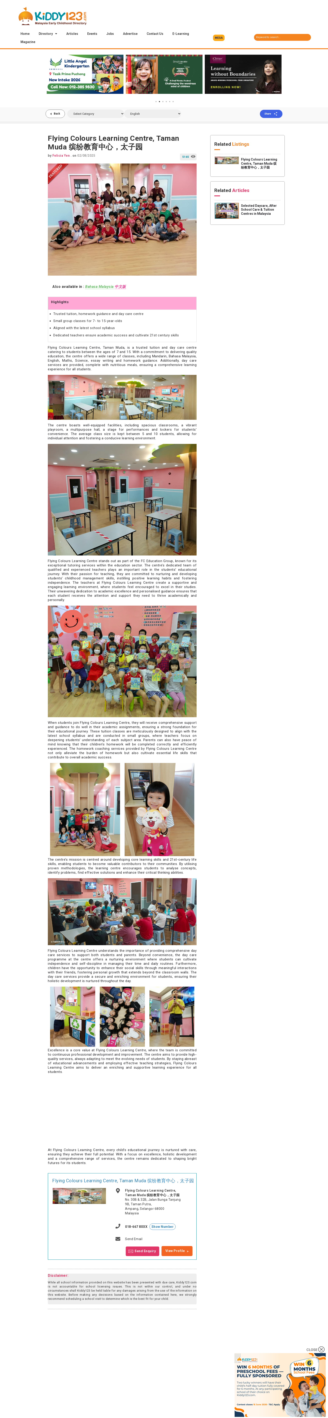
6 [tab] (173, 101)
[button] (219, 38)
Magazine (27, 42)
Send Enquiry (145, 1251)
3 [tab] (163, 101)
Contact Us (155, 34)
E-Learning (180, 34)
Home (25, 34)
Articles (72, 34)
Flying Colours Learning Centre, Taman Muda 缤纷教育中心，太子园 (123, 1180)
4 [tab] (166, 101)
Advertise (130, 34)
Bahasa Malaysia (99, 286)
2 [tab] (159, 101)
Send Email (133, 1239)
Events (92, 34)
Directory (48, 34)
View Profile (175, 1251)
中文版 (120, 286)
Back (57, 113)
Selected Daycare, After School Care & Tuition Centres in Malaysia (259, 209)
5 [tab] (169, 101)
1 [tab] (156, 101)
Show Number (162, 1227)
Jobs (110, 34)
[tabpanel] (85, 74)
